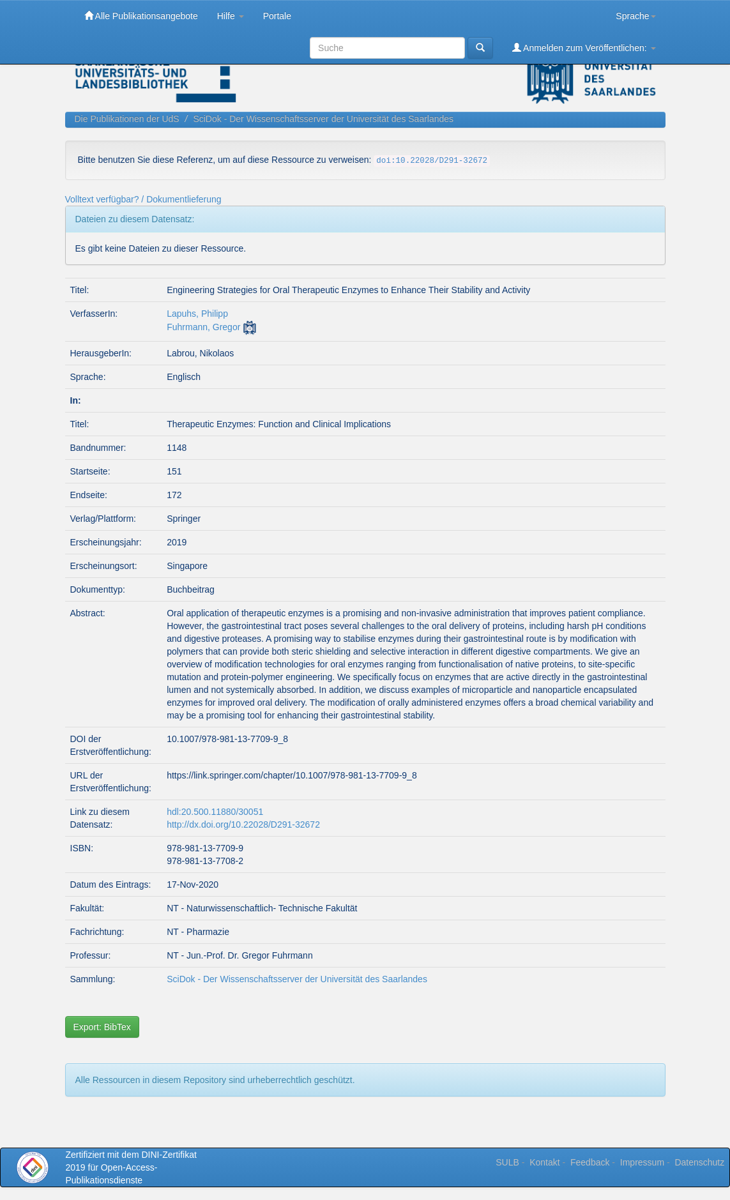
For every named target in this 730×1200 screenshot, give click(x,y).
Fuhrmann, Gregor (203, 327)
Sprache (635, 16)
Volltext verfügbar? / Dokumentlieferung (143, 199)
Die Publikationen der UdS (127, 119)
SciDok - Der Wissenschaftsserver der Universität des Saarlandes (323, 119)
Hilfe (230, 16)
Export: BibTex (102, 1027)
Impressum (642, 1162)
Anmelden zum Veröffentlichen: (584, 47)
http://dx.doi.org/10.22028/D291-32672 (243, 824)
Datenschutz (699, 1162)
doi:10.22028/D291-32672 (431, 160)
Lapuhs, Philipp (197, 313)
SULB (507, 1162)
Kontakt (544, 1162)
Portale (277, 16)
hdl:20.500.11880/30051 (215, 812)
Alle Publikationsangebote (141, 15)
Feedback (589, 1162)
